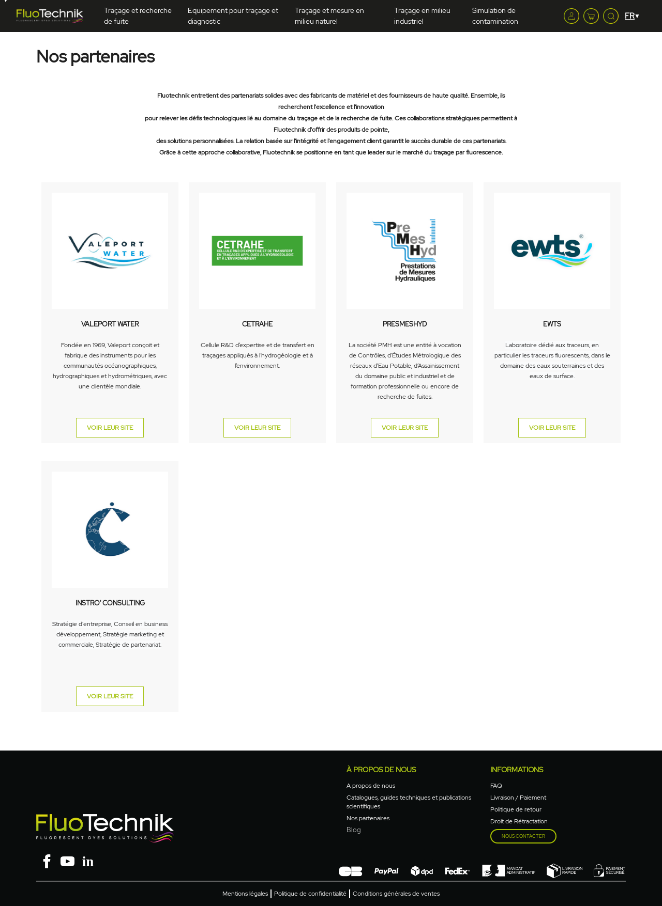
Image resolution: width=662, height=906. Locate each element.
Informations (516, 769)
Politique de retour (515, 809)
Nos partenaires (368, 818)
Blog (354, 829)
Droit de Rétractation (519, 821)
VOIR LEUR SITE (110, 428)
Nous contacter (523, 836)
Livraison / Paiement (518, 797)
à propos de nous (381, 769)
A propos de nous (371, 786)
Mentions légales (245, 893)
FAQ (496, 786)
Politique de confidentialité (310, 893)
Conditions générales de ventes (396, 893)
